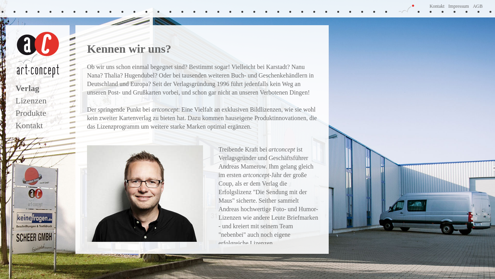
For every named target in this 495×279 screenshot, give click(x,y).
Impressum (458, 6)
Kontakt (437, 6)
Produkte (30, 113)
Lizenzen (31, 100)
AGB (478, 6)
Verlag (27, 88)
